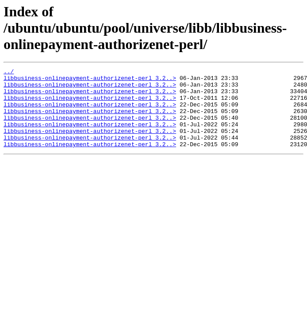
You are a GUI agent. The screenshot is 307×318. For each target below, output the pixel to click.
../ (9, 72)
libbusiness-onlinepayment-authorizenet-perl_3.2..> (90, 80)
